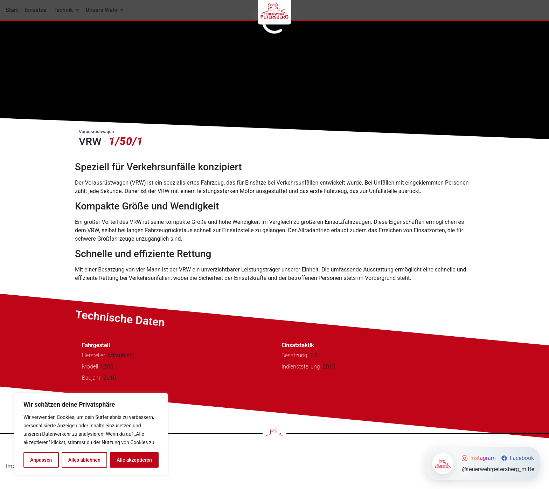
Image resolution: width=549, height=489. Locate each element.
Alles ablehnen (84, 460)
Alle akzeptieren (134, 460)
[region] (91, 434)
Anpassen (41, 460)
